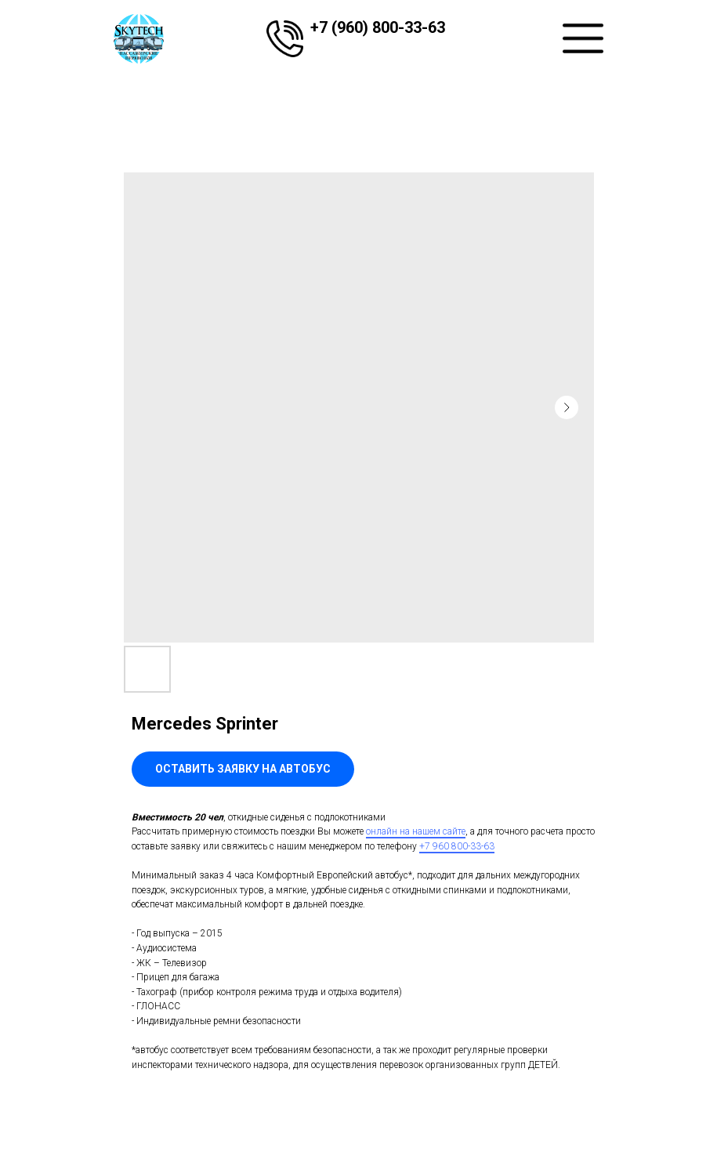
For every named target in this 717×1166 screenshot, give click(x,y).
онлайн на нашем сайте (415, 831)
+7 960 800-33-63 (456, 846)
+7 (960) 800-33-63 (377, 27)
